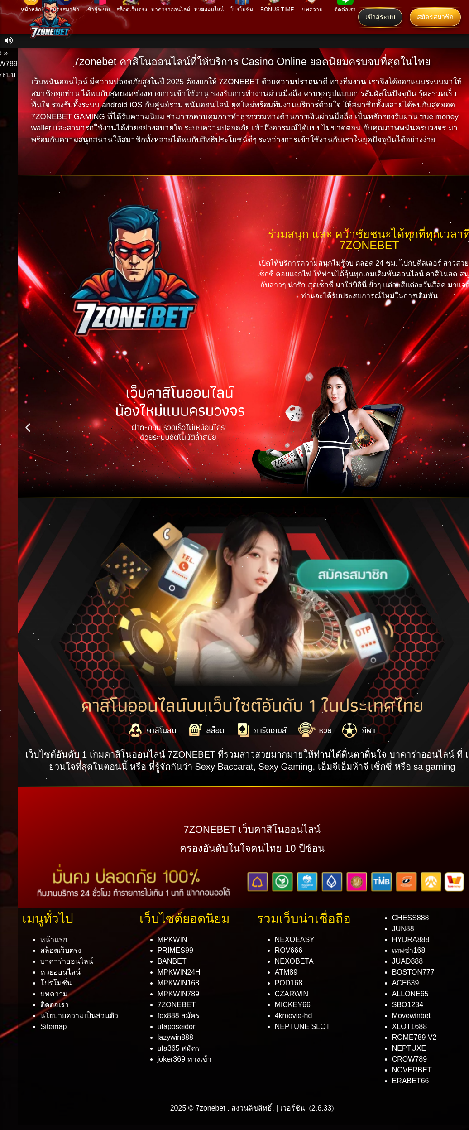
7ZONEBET (177, 1005)
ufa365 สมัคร (179, 1048)
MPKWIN (172, 939)
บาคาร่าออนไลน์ (66, 961)
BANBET (172, 961)
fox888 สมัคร (179, 1015)
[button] (28, 427)
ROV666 (288, 950)
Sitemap (53, 1026)
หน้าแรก (53, 939)
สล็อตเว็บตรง (60, 950)
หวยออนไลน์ (60, 972)
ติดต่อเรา (54, 1005)
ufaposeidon (177, 1026)
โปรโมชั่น (56, 983)
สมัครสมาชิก (435, 17)
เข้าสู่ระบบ (380, 17)
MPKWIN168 (178, 983)
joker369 (184, 1059)
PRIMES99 (175, 950)
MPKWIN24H (179, 972)
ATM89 (286, 972)
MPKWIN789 (178, 994)
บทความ (54, 994)
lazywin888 (175, 1037)
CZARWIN (291, 994)
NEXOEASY (295, 939)
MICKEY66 (293, 1005)
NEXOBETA (294, 961)
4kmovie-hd (293, 1015)
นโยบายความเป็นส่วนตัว (79, 1015)
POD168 (288, 983)
